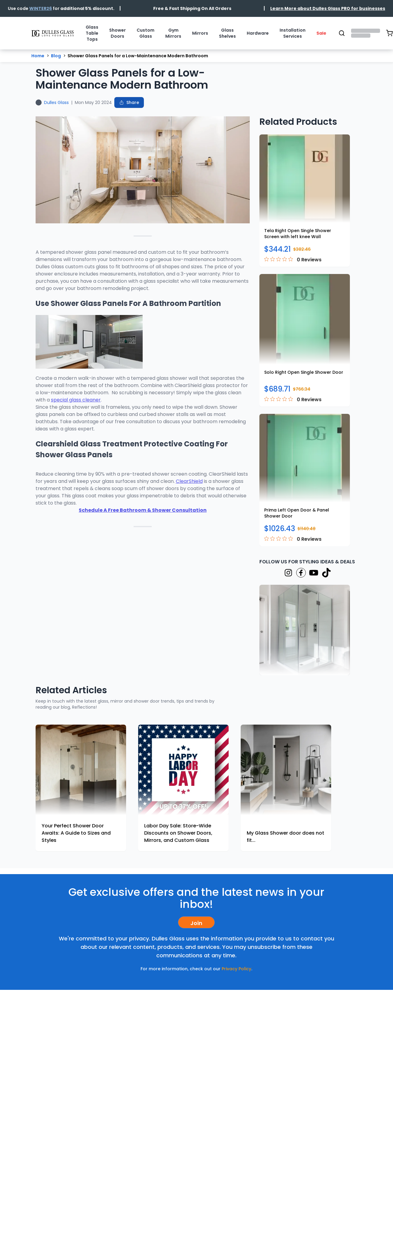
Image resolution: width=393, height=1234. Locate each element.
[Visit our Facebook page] (301, 573)
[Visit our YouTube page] (314, 573)
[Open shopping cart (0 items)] (389, 33)
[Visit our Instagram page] (288, 573)
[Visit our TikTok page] (326, 573)
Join (196, 923)
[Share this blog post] (129, 102)
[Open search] (341, 33)
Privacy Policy (236, 969)
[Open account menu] (365, 33)
